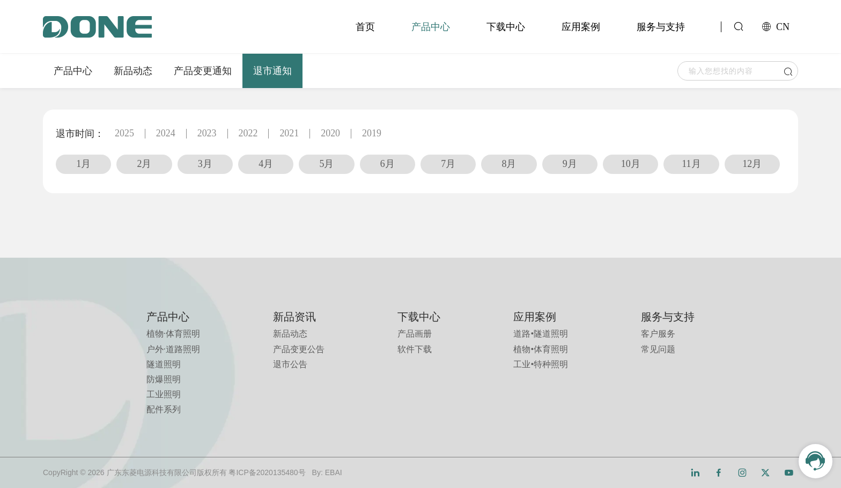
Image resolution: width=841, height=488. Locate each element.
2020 (331, 134)
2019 (372, 134)
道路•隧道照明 (540, 333)
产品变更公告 (298, 349)
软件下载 (414, 349)
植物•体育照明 (540, 349)
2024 (165, 134)
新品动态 (133, 70)
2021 (289, 134)
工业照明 (163, 394)
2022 (248, 134)
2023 (207, 134)
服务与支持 (661, 26)
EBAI (333, 472)
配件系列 (163, 409)
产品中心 (430, 26)
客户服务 (658, 333)
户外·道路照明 (173, 349)
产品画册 (414, 333)
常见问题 (658, 349)
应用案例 (581, 26)
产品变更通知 (203, 70)
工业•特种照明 (540, 364)
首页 (365, 26)
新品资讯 (294, 317)
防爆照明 (163, 379)
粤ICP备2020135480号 (266, 472)
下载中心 (505, 26)
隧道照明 (163, 364)
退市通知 (272, 70)
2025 (124, 134)
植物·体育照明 (173, 333)
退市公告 (290, 364)
